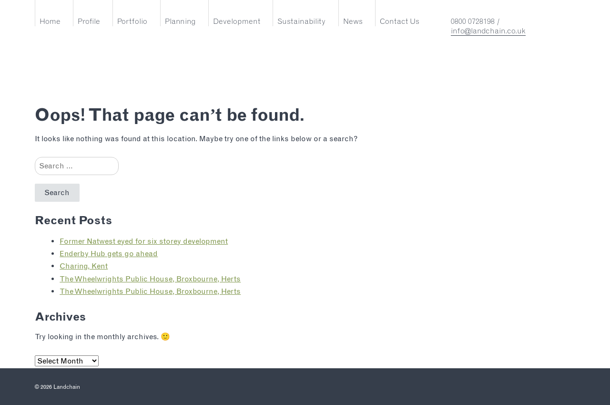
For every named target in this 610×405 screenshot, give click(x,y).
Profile (89, 21)
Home (50, 21)
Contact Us (399, 21)
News (353, 21)
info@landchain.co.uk (488, 30)
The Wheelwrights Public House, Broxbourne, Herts (150, 278)
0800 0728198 (473, 21)
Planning (180, 21)
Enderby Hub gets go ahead (109, 253)
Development (236, 21)
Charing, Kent (84, 265)
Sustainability (301, 21)
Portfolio (132, 21)
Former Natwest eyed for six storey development (144, 241)
